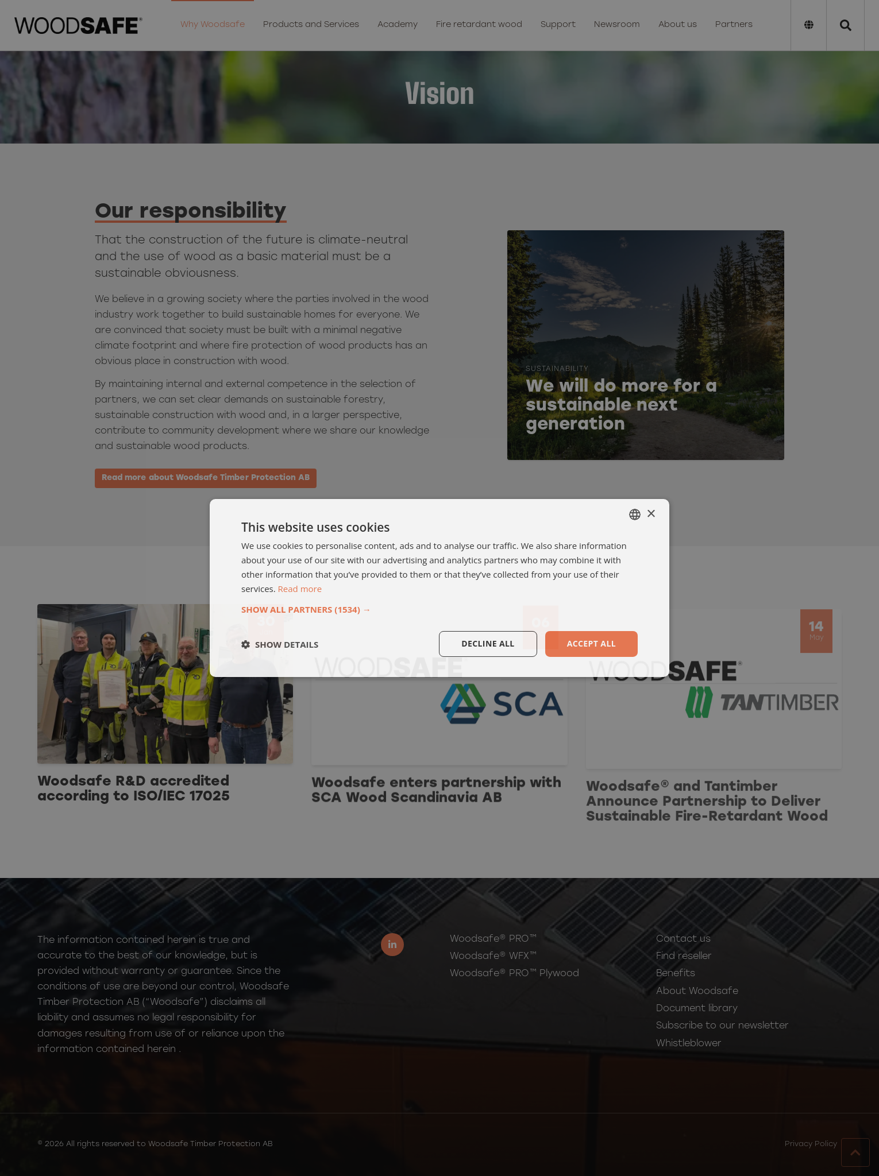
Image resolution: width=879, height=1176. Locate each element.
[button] (439, 609)
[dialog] (439, 588)
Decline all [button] (487, 643)
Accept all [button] (591, 643)
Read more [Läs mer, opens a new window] (300, 588)
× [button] (650, 513)
